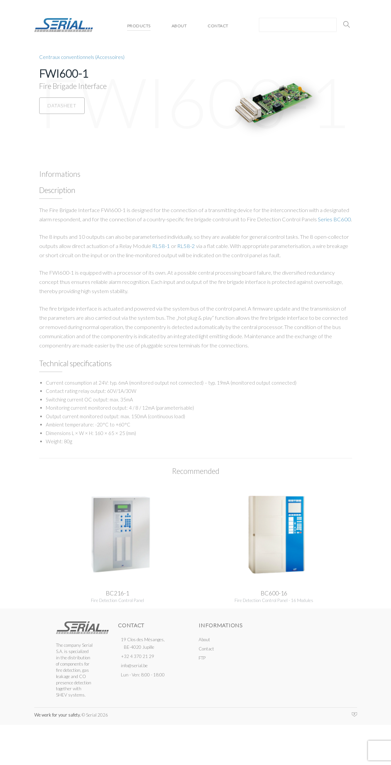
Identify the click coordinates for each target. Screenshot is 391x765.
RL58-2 (186, 245)
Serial (63, 25)
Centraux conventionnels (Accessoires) (82, 57)
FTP (202, 658)
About (180, 25)
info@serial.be (134, 665)
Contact (221, 25)
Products (138, 25)
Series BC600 (334, 219)
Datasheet (60, 105)
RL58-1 (161, 245)
